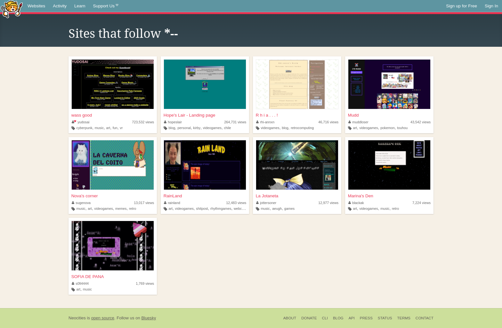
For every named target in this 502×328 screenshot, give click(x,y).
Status (385, 318)
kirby (196, 128)
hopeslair (173, 122)
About (289, 318)
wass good (81, 115)
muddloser (358, 122)
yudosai (81, 122)
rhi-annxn (265, 122)
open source (102, 318)
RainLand (173, 195)
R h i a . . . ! (267, 115)
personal (183, 128)
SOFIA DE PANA (87, 276)
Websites (36, 6)
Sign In (491, 6)
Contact (424, 318)
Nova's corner (84, 195)
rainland (172, 203)
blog (171, 128)
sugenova (81, 203)
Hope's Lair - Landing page (189, 115)
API (352, 318)
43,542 (420, 122)
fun (115, 128)
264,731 (235, 122)
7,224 (421, 203)
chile (227, 128)
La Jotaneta (267, 195)
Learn (79, 6)
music (99, 128)
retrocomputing (302, 128)
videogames (212, 128)
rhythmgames (220, 208)
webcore (240, 208)
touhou (402, 128)
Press (366, 318)
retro (132, 208)
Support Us (105, 6)
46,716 (328, 122)
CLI (325, 318)
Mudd (353, 115)
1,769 (145, 283)
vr (121, 128)
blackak (356, 203)
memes (120, 208)
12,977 (328, 203)
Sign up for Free (461, 6)
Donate (309, 318)
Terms (403, 318)
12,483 (236, 203)
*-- (171, 34)
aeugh (277, 208)
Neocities (77, 318)
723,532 (143, 122)
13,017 (144, 203)
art (108, 128)
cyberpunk (85, 128)
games (289, 208)
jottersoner (266, 203)
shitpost (202, 208)
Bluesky (148, 318)
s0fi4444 (80, 283)
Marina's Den (360, 195)
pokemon (387, 128)
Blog (338, 318)
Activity (60, 6)
